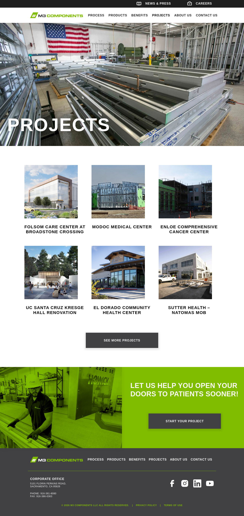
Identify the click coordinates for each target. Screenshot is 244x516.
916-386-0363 (44, 496)
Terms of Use (173, 505)
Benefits (139, 15)
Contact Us (207, 15)
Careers (199, 3)
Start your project (185, 421)
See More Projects (122, 340)
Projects (161, 15)
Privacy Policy (146, 505)
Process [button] (96, 15)
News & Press (154, 3)
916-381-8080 (48, 493)
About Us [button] (183, 15)
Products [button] (117, 15)
